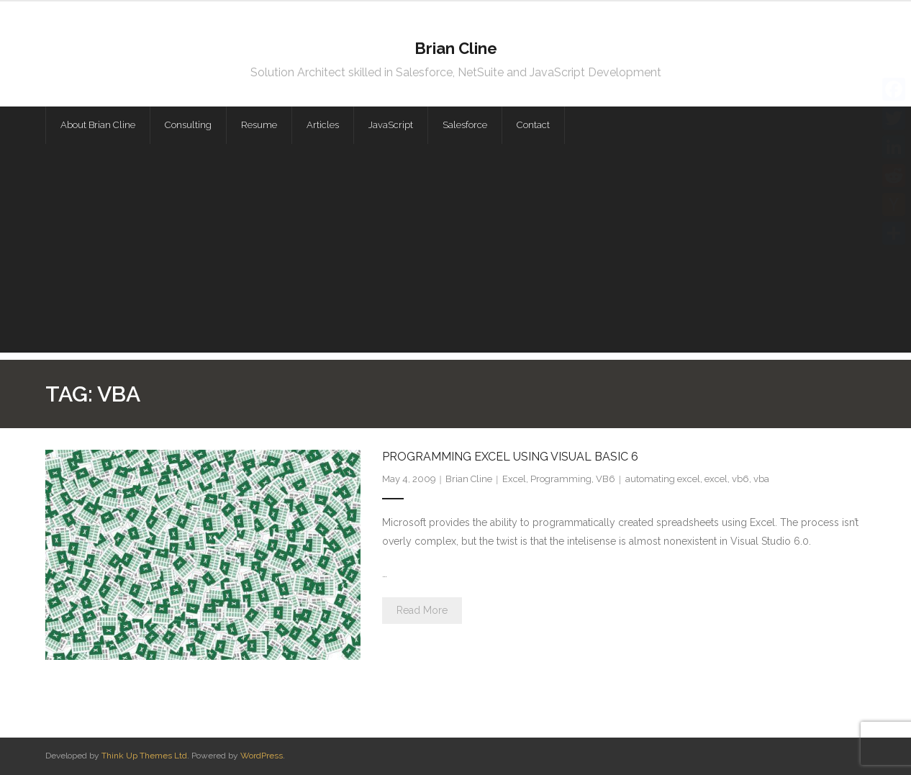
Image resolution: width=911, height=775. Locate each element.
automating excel (662, 478)
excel (716, 478)
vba (761, 478)
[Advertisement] (455, 252)
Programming (561, 478)
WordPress (261, 756)
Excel (514, 478)
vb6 (740, 478)
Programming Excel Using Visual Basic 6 (510, 456)
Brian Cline (468, 478)
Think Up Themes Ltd (144, 756)
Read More (422, 610)
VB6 (605, 478)
